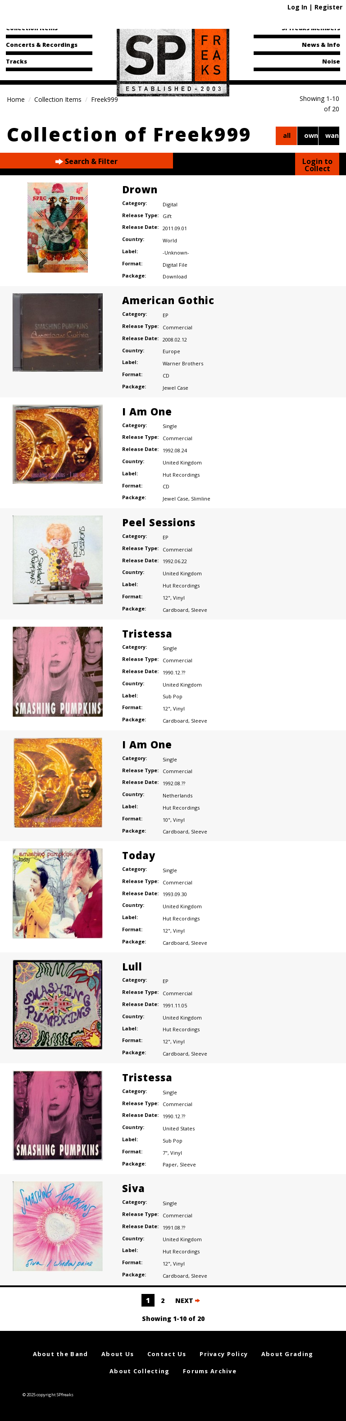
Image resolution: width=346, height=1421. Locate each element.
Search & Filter (86, 162)
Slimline (200, 498)
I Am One (147, 411)
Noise (331, 61)
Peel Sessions (159, 522)
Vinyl (179, 597)
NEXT (187, 1300)
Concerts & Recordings (41, 45)
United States (179, 1128)
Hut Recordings (181, 474)
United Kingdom (182, 462)
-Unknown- (176, 252)
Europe (171, 351)
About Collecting (139, 1371)
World (170, 240)
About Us (117, 1354)
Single (170, 426)
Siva (133, 1188)
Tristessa (147, 633)
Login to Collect (317, 164)
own (311, 135)
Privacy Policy (224, 1354)
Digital (170, 204)
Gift (167, 216)
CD (166, 375)
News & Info (321, 45)
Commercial (177, 327)
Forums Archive (210, 1371)
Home (16, 99)
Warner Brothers (183, 363)
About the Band (60, 1354)
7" (165, 1152)
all (287, 135)
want (332, 135)
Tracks (16, 61)
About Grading (287, 1354)
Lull (132, 966)
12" (166, 597)
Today (138, 855)
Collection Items (32, 28)
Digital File (175, 264)
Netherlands (177, 795)
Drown (140, 189)
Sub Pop (172, 696)
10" (166, 819)
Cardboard (175, 609)
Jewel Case (175, 387)
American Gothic (168, 300)
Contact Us (167, 1354)
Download (175, 276)
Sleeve (199, 609)
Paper (170, 1164)
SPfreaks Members (311, 28)
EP (165, 315)
